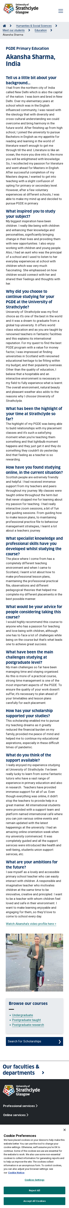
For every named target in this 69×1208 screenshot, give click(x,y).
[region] (34, 1166)
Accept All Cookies (34, 1201)
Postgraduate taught (26, 1020)
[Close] (65, 1130)
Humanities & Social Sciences (34, 25)
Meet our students (14, 30)
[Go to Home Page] (4, 25)
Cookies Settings (34, 1179)
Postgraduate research (28, 1025)
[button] (34, 1070)
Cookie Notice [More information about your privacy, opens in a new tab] (16, 1172)
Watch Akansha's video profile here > (31, 924)
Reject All (34, 1190)
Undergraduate (22, 1015)
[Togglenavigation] (60, 11)
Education (41, 30)
